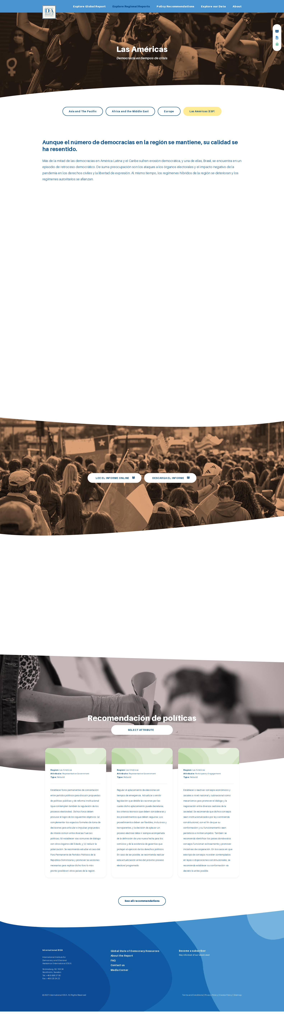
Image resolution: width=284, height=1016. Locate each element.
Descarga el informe (170, 478)
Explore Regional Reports (131, 6)
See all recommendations (142, 905)
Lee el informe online (110, 478)
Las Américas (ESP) (209, 111)
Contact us (118, 969)
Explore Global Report (89, 6)
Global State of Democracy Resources (135, 955)
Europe (171, 111)
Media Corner (119, 974)
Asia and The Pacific (75, 111)
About (237, 6)
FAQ (113, 964)
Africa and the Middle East (128, 111)
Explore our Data (213, 6)
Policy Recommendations (175, 6)
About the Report (122, 960)
